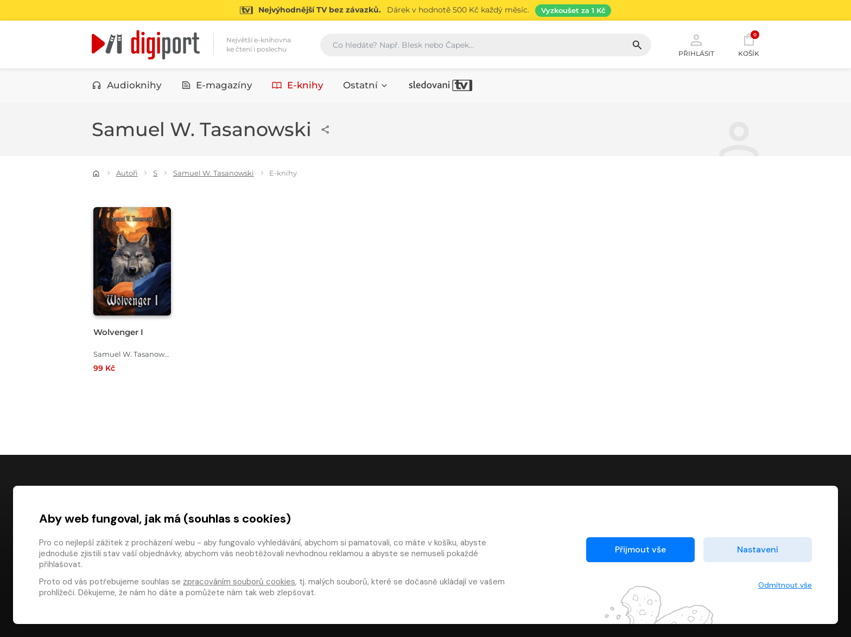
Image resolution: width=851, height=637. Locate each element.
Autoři (127, 173)
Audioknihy (127, 85)
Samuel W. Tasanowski (213, 173)
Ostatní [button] (366, 85)
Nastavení (757, 549)
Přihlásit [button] (696, 44)
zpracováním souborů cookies (239, 581)
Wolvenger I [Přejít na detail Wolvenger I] (118, 332)
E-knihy (297, 85)
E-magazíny (217, 85)
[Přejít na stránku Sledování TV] (425, 10)
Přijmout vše (640, 549)
